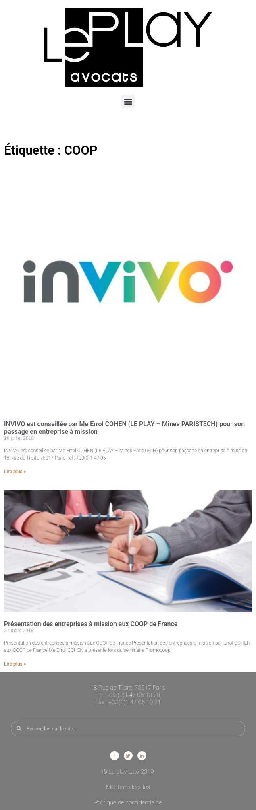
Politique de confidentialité (128, 802)
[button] (128, 101)
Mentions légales (128, 787)
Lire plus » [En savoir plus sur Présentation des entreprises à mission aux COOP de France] (15, 664)
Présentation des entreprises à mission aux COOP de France (90, 624)
